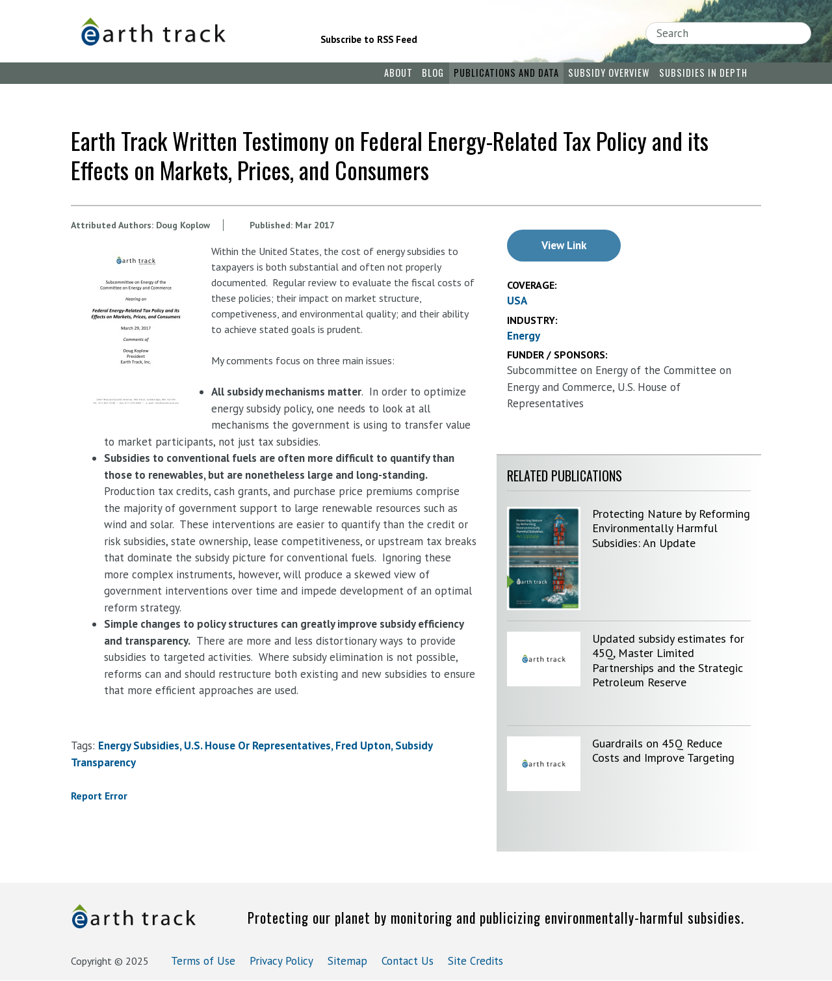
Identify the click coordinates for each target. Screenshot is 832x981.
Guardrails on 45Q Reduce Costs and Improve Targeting (663, 751)
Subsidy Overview (608, 72)
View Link (563, 245)
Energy (523, 336)
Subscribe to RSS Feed (368, 39)
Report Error (99, 795)
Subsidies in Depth (703, 72)
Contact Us (408, 961)
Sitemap (347, 961)
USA (517, 300)
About (398, 72)
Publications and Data (506, 72)
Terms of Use (203, 961)
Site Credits (475, 961)
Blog (433, 72)
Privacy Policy (281, 961)
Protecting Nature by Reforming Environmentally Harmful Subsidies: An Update (671, 528)
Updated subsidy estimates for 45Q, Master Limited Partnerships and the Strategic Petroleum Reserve (668, 660)
